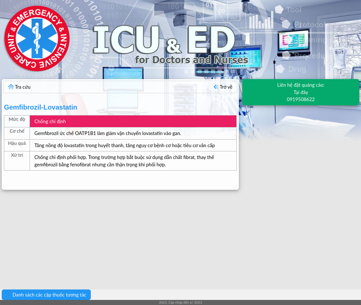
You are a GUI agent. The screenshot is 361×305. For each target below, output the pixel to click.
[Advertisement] (169, 235)
